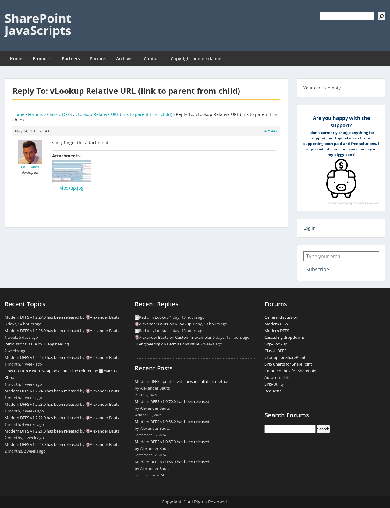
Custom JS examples (193, 337)
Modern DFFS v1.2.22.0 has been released (42, 417)
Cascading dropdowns (284, 337)
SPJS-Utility (274, 384)
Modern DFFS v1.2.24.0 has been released (42, 391)
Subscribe (317, 269)
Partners (71, 58)
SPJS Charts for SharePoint (288, 364)
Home (16, 58)
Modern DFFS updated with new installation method (182, 381)
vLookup (161, 317)
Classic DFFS (59, 114)
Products (42, 58)
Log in (309, 228)
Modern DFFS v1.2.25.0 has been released (42, 357)
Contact (152, 58)
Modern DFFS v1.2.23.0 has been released (42, 404)
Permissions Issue (21, 344)
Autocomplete (277, 377)
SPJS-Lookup (275, 344)
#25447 (271, 131)
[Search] (381, 16)
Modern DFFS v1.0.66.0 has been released (172, 461)
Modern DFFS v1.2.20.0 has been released (42, 444)
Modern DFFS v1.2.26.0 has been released (42, 330)
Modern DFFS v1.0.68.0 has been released (172, 421)
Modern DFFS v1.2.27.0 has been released (42, 317)
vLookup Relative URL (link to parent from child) (124, 114)
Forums (98, 58)
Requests (272, 391)
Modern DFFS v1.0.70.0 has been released (172, 401)
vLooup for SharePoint (285, 357)
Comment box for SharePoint (291, 370)
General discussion (281, 317)
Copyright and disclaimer (197, 58)
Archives (124, 58)
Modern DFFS (276, 330)
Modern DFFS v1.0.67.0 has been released (172, 441)
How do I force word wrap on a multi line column (49, 370)
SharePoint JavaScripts (38, 24)
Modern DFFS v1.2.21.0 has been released (42, 431)
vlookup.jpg (71, 188)
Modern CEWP (277, 324)
